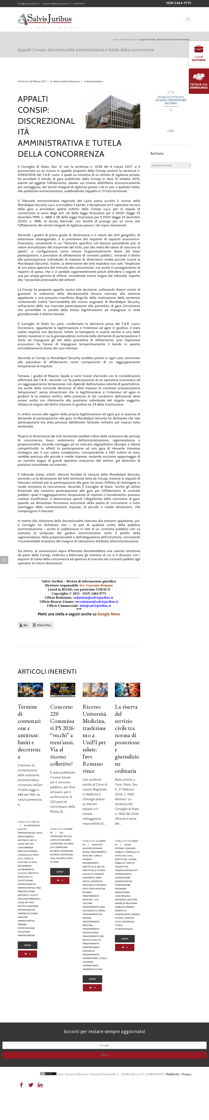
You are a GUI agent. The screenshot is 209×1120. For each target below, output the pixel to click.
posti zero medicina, (94, 888)
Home (116, 39)
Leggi (27, 945)
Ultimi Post (44, 625)
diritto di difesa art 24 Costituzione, (28, 877)
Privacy (186, 1074)
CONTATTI (79, 3)
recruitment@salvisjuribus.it (96, 601)
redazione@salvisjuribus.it (56, 3)
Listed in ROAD (60, 589)
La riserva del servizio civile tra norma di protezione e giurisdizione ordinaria (127, 738)
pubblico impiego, (125, 907)
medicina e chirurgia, (95, 885)
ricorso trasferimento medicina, (91, 896)
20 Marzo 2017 (38, 81)
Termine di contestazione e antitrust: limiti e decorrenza (29, 731)
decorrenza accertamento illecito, (26, 870)
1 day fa (35, 822)
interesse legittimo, (126, 899)
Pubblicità (172, 1074)
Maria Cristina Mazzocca (66, 81)
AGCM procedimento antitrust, (30, 837)
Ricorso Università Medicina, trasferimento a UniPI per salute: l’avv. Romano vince (95, 738)
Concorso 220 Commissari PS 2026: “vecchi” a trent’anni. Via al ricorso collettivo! (62, 735)
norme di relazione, (126, 903)
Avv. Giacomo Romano (96, 585)
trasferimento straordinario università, (91, 947)
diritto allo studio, (94, 870)
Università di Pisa (92, 969)
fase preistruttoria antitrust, (29, 891)
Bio (25, 625)
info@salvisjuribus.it (29, 3)
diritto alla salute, (94, 866)
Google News (109, 614)
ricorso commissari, (62, 851)
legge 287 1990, (26, 902)
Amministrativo (129, 39)
